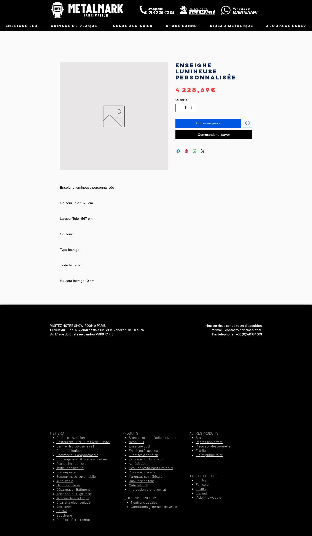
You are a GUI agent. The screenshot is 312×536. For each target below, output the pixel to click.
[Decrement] (178, 108)
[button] (21, 26)
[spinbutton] (185, 108)
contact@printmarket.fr (243, 330)
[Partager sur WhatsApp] (194, 151)
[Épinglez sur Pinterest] (186, 151)
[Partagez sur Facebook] (178, 151)
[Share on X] (202, 151)
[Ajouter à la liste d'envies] (247, 123)
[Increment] (192, 108)
